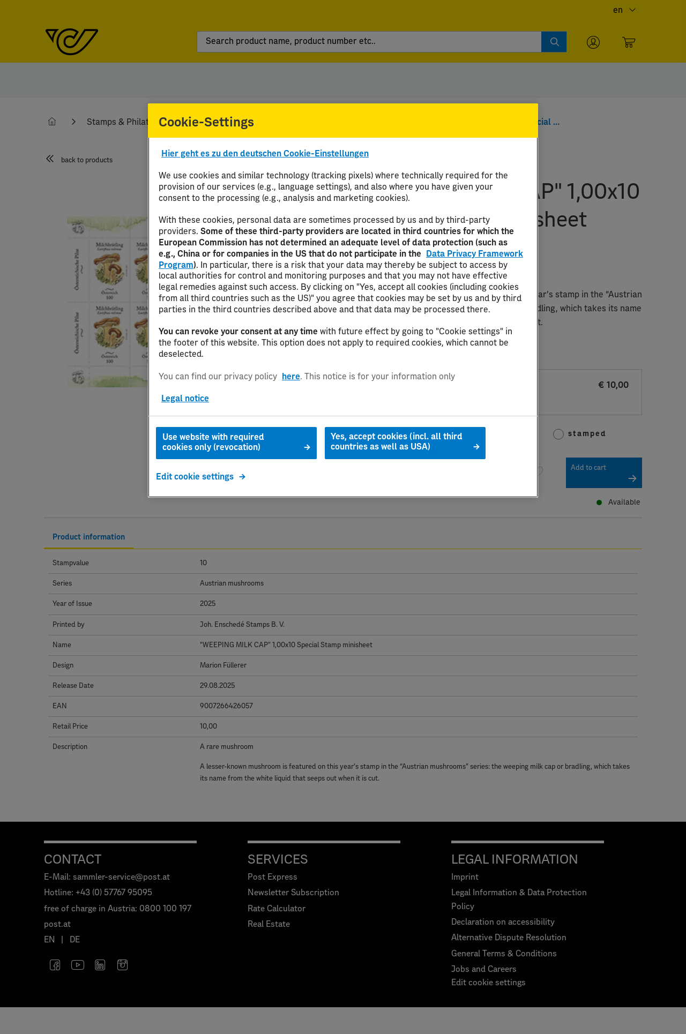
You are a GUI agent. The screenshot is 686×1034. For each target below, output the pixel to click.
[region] (343, 300)
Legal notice (185, 398)
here (291, 376)
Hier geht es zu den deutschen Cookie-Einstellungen (265, 153)
